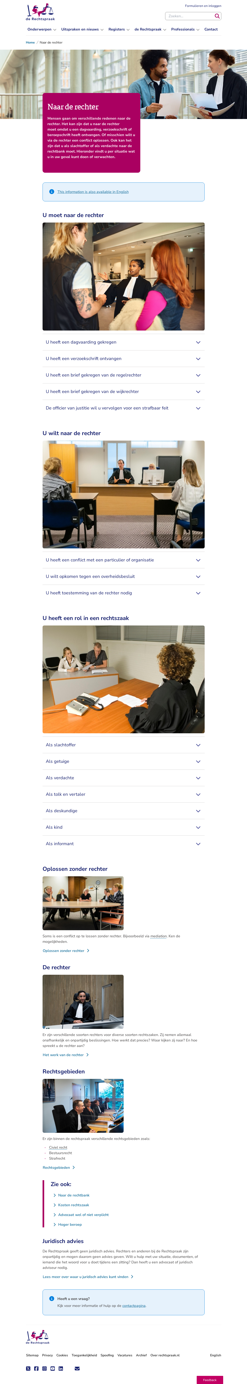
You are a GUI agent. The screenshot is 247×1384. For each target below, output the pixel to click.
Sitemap (32, 1355)
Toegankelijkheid (84, 1355)
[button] (210, 1380)
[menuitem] (42, 29)
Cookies (62, 1355)
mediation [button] (158, 936)
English (215, 1355)
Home (30, 42)
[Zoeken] (217, 16)
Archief (141, 1355)
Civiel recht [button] (58, 1147)
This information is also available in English (93, 191)
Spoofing (107, 1355)
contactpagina (134, 1305)
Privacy (47, 1355)
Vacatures (125, 1355)
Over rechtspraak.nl (165, 1355)
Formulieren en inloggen (203, 6)
